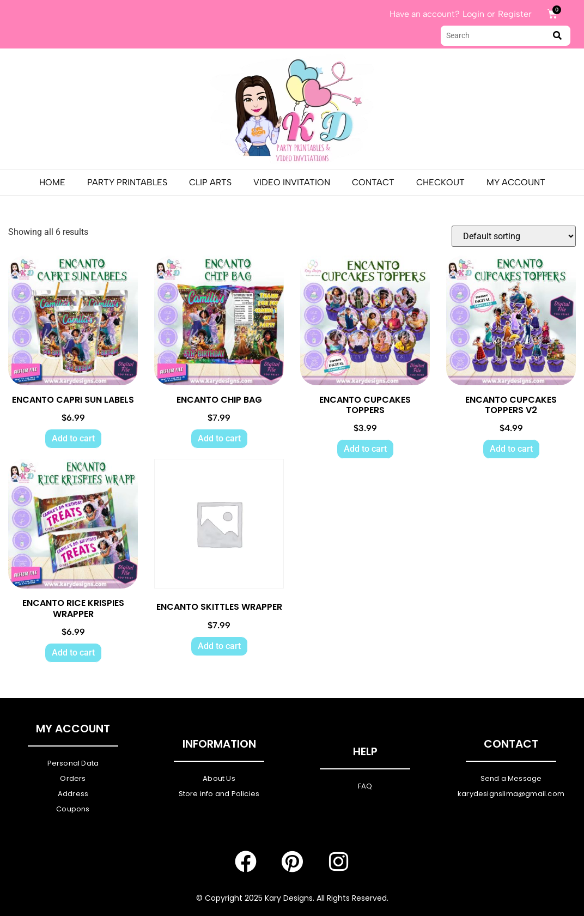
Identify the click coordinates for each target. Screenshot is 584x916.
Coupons (72, 809)
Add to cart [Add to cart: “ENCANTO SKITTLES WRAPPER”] (219, 646)
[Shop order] (514, 236)
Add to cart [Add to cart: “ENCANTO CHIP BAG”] (219, 438)
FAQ (365, 786)
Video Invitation (291, 182)
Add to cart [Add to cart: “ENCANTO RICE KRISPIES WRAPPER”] (73, 652)
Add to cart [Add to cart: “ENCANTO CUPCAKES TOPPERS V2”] (511, 449)
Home (52, 182)
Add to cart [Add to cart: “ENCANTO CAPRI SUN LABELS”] (73, 438)
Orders (73, 778)
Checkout (440, 182)
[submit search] (557, 36)
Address (73, 793)
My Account (515, 182)
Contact (373, 182)
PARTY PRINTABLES (127, 182)
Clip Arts (210, 182)
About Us (219, 778)
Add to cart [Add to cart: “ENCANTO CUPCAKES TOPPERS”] (365, 449)
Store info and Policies (219, 793)
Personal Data (73, 763)
